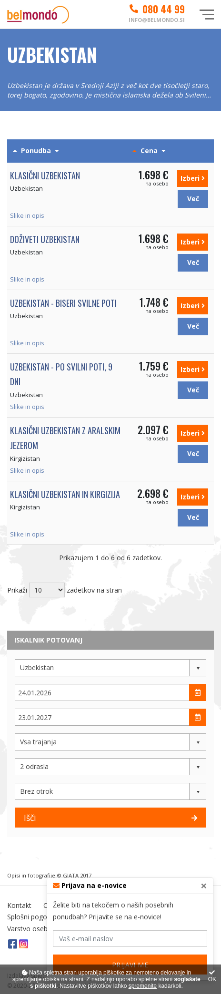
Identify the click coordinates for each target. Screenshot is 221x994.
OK (212, 976)
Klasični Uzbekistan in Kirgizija (65, 494)
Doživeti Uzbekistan (45, 239)
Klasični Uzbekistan (45, 175)
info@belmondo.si (157, 19)
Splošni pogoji (28, 916)
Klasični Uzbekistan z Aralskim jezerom (65, 438)
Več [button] (193, 198)
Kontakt (19, 905)
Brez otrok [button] (36, 791)
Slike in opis (27, 215)
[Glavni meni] (206, 14)
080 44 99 (157, 9)
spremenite (143, 986)
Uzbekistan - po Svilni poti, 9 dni (61, 374)
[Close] (204, 885)
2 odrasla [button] (34, 766)
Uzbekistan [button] (37, 667)
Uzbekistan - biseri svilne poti (63, 303)
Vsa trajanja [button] (38, 741)
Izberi (193, 178)
